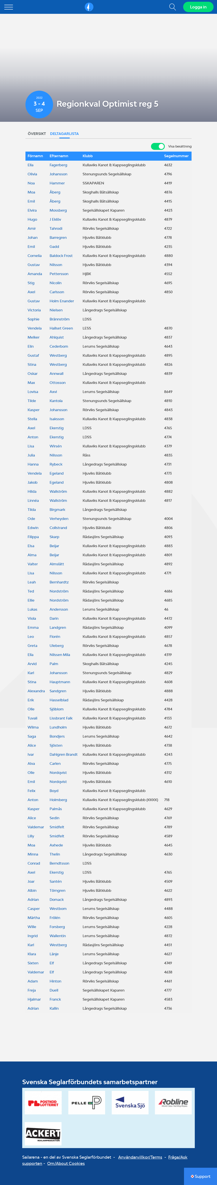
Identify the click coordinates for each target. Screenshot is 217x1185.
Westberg (58, 355)
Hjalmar (34, 999)
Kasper (33, 410)
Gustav (34, 265)
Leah (32, 582)
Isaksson (57, 419)
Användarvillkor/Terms (140, 1157)
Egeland (57, 473)
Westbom (58, 908)
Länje (54, 954)
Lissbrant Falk (61, 718)
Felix (31, 791)
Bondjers (57, 736)
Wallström (58, 491)
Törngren (57, 890)
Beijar (54, 546)
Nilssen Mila (60, 655)
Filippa (33, 537)
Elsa (31, 546)
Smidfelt (57, 827)
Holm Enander (62, 301)
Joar (31, 881)
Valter (33, 564)
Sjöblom (57, 709)
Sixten (33, 963)
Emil (31, 201)
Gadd (54, 246)
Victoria (34, 310)
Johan (33, 237)
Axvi (53, 392)
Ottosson (58, 382)
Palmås (56, 809)
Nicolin (55, 283)
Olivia (32, 174)
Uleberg (57, 645)
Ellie (31, 600)
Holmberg (58, 800)
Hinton (55, 981)
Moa (31, 192)
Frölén (55, 918)
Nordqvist (58, 772)
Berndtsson (59, 863)
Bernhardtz (59, 582)
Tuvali (32, 718)
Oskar (33, 373)
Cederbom (59, 346)
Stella (32, 419)
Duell (54, 990)
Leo (31, 636)
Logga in (198, 7)
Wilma (33, 727)
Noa (31, 183)
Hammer (57, 183)
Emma (33, 627)
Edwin (33, 528)
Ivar (31, 754)
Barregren (58, 237)
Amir (32, 228)
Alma (32, 555)
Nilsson (56, 265)
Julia (31, 455)
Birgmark (57, 509)
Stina (32, 364)
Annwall (56, 373)
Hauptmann (60, 682)
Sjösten (56, 745)
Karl (31, 673)
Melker (33, 337)
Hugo (32, 219)
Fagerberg (58, 165)
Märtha (34, 918)
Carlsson (57, 292)
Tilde (32, 401)
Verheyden (59, 518)
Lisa (31, 446)
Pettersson (59, 274)
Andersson (59, 609)
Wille (32, 927)
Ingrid (33, 936)
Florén (55, 636)
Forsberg (57, 927)
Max (31, 382)
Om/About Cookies (66, 1163)
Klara (32, 954)
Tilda (32, 509)
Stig (31, 283)
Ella (30, 165)
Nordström (59, 591)
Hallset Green (61, 328)
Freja (32, 990)
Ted (31, 591)
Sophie (33, 319)
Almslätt (57, 564)
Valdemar (36, 827)
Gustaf (33, 355)
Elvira (32, 210)
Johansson (58, 174)
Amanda (35, 274)
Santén (56, 881)
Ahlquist (57, 337)
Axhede (56, 845)
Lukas (32, 609)
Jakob (33, 482)
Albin (32, 890)
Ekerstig (57, 428)
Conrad (34, 863)
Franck (55, 999)
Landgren (58, 627)
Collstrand (58, 528)
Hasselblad (59, 700)
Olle (31, 709)
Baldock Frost (61, 255)
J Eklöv (55, 219)
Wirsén (56, 446)
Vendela (35, 328)
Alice (32, 745)
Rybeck (56, 464)
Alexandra (36, 691)
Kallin (54, 1008)
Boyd (54, 791)
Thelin (55, 854)
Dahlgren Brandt (64, 754)
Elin (31, 346)
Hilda (32, 491)
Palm (54, 664)
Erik (31, 700)
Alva (31, 763)
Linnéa (33, 500)
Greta (32, 645)
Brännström (60, 319)
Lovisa (33, 392)
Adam (33, 981)
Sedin (54, 818)
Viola (32, 618)
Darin (54, 618)
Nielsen (56, 310)
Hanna (33, 464)
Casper (34, 908)
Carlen (55, 763)
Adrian (33, 899)
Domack (57, 899)
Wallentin (58, 936)
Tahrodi (56, 228)
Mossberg (58, 210)
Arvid (32, 664)
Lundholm (58, 727)
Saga (32, 736)
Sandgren (58, 691)
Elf (52, 963)
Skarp (54, 537)
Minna (33, 854)
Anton (33, 437)
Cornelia (35, 255)
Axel (31, 292)
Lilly (31, 836)
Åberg (55, 192)
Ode (31, 518)
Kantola (56, 401)
